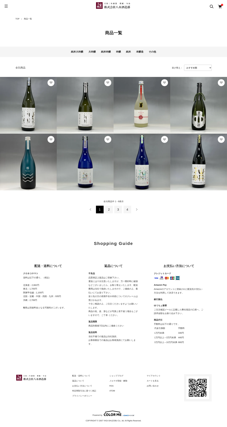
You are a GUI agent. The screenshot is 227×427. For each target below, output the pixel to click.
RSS (111, 386)
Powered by (113, 413)
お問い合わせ (153, 386)
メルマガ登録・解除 (118, 381)
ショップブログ (116, 376)
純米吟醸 (106, 51)
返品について (78, 381)
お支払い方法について (82, 386)
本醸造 (139, 51)
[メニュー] (6, 6)
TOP (17, 19)
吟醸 (118, 51)
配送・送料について (81, 376)
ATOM (112, 391)
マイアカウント (154, 376)
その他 (152, 51)
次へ (136, 209)
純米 (128, 51)
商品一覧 (28, 19)
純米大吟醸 (77, 51)
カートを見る (153, 381)
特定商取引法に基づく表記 (84, 391)
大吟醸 (92, 51)
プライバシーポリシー (82, 396)
